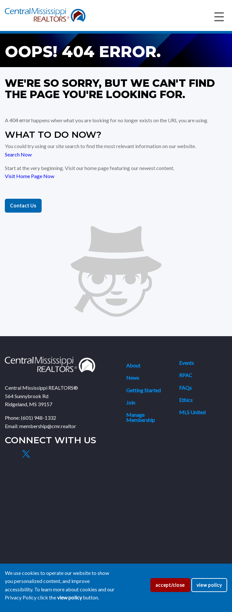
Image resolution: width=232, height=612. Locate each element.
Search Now (18, 154)
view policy (209, 585)
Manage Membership (140, 417)
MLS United (192, 412)
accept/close (170, 585)
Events (186, 363)
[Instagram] (41, 454)
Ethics (186, 400)
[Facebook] (11, 454)
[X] (26, 454)
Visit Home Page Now (29, 176)
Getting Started (143, 390)
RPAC (185, 375)
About (133, 365)
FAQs (185, 388)
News (132, 378)
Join (130, 402)
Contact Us (23, 205)
